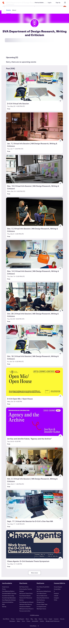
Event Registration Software (9, 600)
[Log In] (49, 2)
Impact (50, 619)
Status (18, 621)
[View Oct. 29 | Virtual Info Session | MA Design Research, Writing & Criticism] (34, 297)
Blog (32, 619)
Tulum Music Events (41, 593)
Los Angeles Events (41, 606)
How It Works (6, 619)
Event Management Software (26, 602)
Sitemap (4, 606)
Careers (41, 619)
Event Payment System (25, 595)
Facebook (56, 593)
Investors (56, 619)
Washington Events (41, 608)
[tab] (8, 50)
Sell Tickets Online (23, 587)
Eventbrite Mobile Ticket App (9, 593)
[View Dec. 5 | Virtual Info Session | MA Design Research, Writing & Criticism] (34, 211)
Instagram (56, 598)
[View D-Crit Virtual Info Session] (34, 86)
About (27, 619)
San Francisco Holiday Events (44, 591)
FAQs (3, 604)
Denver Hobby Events (42, 595)
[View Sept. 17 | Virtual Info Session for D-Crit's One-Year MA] (34, 504)
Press (45, 619)
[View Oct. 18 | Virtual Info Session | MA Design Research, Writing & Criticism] (34, 339)
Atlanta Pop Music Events (43, 598)
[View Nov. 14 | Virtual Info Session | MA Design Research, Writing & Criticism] (34, 254)
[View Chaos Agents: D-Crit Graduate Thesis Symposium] (34, 544)
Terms (23, 621)
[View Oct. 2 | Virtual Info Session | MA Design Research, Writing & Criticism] (34, 462)
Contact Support (58, 587)
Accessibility (35, 621)
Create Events (5, 587)
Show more (34, 573)
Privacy (28, 621)
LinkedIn (56, 595)
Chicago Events (40, 602)
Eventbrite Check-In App (8, 595)
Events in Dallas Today (42, 604)
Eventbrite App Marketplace (9, 598)
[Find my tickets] (39, 2)
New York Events (41, 600)
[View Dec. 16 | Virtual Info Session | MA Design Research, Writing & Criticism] (34, 169)
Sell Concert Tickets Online (26, 593)
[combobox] (50, 7)
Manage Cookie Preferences (53, 621)
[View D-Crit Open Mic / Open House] (34, 382)
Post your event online (24, 611)
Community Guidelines (7, 602)
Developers (12, 621)
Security (62, 619)
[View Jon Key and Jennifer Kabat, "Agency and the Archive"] (34, 422)
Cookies (42, 621)
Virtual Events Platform (24, 606)
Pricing (4, 589)
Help (36, 619)
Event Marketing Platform (8, 591)
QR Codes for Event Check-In (26, 608)
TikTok (55, 600)
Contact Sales (57, 589)
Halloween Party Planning (25, 604)
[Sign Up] (58, 2)
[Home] (3, 3)
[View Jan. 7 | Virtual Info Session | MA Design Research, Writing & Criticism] (34, 126)
